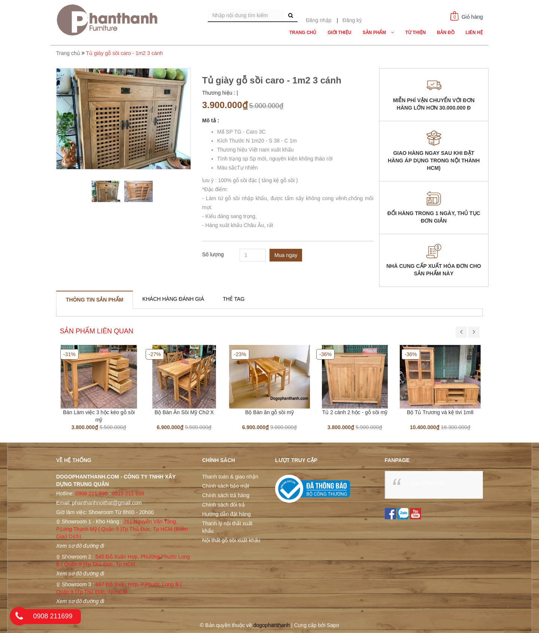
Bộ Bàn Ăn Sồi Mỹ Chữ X (184, 412)
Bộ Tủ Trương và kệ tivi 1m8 (440, 412)
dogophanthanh (427, 483)
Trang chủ (68, 53)
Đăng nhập (319, 20)
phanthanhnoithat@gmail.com (107, 503)
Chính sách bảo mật (225, 486)
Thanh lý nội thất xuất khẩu (227, 527)
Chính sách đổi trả (223, 505)
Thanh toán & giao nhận (230, 477)
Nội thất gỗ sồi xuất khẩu (231, 540)
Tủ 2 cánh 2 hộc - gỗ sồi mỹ (355, 412)
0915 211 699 (128, 493)
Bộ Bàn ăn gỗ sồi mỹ (269, 412)
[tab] (94, 300)
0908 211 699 (91, 493)
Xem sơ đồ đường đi (80, 546)
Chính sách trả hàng (225, 495)
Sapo (333, 625)
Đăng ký (352, 20)
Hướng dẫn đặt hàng (226, 514)
